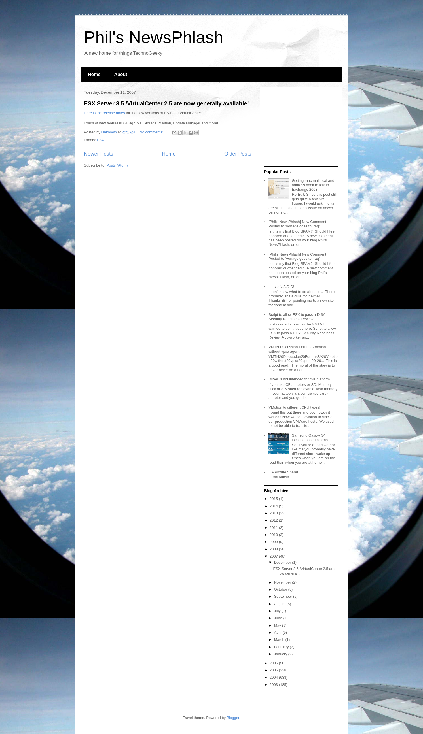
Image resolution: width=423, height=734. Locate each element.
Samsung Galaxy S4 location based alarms (309, 437)
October (281, 589)
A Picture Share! (284, 472)
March (279, 639)
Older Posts (237, 154)
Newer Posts (98, 154)
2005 (274, 670)
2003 (274, 684)
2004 (274, 677)
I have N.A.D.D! (281, 286)
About (120, 74)
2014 (274, 506)
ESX (100, 140)
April (278, 632)
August (280, 604)
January (281, 654)
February (282, 647)
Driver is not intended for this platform (299, 379)
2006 (274, 663)
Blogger (233, 718)
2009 (274, 542)
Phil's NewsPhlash (153, 37)
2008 (274, 549)
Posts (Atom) (117, 165)
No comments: (151, 132)
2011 (274, 527)
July (278, 611)
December (283, 562)
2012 (274, 520)
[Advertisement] (299, 127)
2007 (274, 556)
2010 (274, 535)
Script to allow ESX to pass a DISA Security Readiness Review (296, 316)
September (283, 596)
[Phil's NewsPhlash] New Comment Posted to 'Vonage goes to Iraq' (297, 224)
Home (94, 74)
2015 (274, 499)
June (278, 618)
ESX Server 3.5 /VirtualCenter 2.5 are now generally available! (166, 103)
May (278, 625)
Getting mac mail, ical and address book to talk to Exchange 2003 (313, 185)
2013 (274, 513)
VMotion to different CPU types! (294, 407)
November (283, 582)
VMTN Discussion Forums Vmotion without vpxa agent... (297, 349)
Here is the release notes (104, 113)
